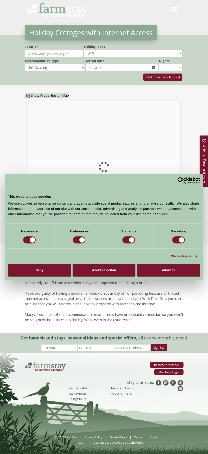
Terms (138, 437)
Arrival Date (95, 61)
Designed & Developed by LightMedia (118, 443)
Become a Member (166, 365)
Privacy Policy (93, 437)
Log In (82, 443)
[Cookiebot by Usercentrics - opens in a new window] (180, 180)
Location (31, 47)
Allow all (168, 270)
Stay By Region (78, 394)
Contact (155, 437)
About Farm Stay (121, 394)
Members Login (169, 372)
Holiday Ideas (94, 47)
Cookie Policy (118, 437)
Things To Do (77, 399)
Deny (40, 270)
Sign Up (158, 347)
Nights (164, 61)
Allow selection (104, 270)
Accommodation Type (42, 61)
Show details (181, 256)
